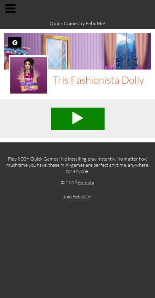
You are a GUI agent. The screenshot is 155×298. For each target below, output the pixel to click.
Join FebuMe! (77, 196)
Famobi (86, 182)
